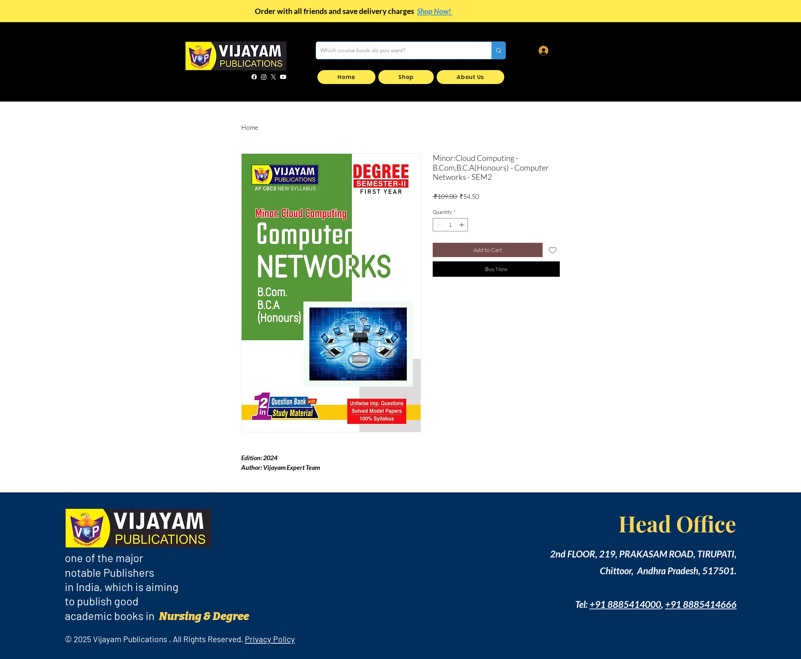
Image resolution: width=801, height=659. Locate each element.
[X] (273, 76)
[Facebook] (254, 76)
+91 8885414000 (625, 604)
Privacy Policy (270, 639)
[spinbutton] (450, 224)
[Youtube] (283, 76)
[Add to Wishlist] (552, 250)
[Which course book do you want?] (398, 50)
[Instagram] (263, 76)
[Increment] (462, 224)
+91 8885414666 (701, 604)
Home (249, 127)
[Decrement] (438, 224)
